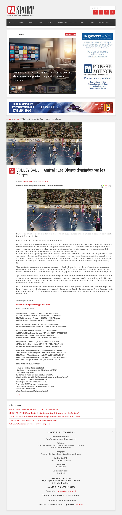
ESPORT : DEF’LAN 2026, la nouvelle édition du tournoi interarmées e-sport (33, 409)
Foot (74, 22)
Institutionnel (104, 22)
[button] (42, 62)
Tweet (18, 395)
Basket (31, 22)
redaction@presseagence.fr (67, 491)
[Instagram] (112, 12)
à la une (16, 119)
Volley (50, 22)
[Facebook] (95, 12)
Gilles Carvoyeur (27, 181)
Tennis (91, 22)
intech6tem (79, 504)
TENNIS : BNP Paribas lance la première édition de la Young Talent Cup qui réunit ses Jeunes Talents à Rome (44, 417)
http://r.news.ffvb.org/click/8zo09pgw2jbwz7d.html (33, 305)
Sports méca (62, 22)
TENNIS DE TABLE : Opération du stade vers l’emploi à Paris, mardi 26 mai (33, 420)
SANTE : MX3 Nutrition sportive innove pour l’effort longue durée (30, 424)
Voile (82, 22)
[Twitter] (101, 12)
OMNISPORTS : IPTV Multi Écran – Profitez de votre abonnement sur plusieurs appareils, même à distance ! (44, 413)
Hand (41, 22)
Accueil (12, 22)
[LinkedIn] (106, 12)
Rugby (21, 22)
